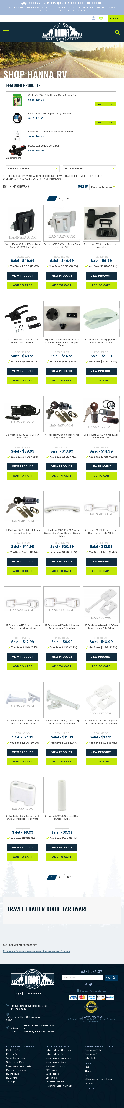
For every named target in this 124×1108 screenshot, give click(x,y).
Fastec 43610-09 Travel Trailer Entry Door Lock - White (62, 246)
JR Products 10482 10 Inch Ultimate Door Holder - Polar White (101, 532)
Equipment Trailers (55, 1082)
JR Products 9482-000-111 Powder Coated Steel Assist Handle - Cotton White (62, 533)
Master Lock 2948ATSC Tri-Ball (43, 146)
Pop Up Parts (12, 1054)
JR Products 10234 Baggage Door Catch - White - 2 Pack (101, 341)
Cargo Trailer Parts (15, 1058)
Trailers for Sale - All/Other (59, 1086)
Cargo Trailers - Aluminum (58, 1058)
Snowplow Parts (93, 1054)
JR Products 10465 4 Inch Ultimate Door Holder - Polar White (62, 627)
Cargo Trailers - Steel (56, 1062)
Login (18, 993)
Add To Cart (106, 104)
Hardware (24, 179)
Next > (70, 198)
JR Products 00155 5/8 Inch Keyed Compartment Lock (62, 437)
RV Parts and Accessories (38, 176)
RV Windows (12, 1074)
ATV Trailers (51, 1070)
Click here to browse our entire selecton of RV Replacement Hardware (36, 951)
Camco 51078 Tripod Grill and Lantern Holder (50, 132)
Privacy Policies (91, 1016)
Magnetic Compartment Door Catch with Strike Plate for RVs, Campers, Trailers (61, 342)
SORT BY (83, 186)
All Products (11, 176)
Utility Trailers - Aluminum (58, 1050)
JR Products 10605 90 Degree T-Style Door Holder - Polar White (101, 722)
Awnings (10, 1082)
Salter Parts (90, 1058)
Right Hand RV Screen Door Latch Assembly (101, 246)
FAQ (87, 1067)
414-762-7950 (18, 1009)
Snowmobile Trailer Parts (18, 1066)
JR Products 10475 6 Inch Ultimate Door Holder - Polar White (23, 627)
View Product (22, 276)
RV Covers (11, 1078)
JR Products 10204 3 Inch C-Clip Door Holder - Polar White (23, 722)
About (88, 1071)
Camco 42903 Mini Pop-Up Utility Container (50, 113)
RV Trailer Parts (14, 1050)
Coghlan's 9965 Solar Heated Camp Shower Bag (52, 95)
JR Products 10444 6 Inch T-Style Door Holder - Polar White (101, 627)
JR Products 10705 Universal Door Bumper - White (62, 818)
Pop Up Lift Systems (16, 1070)
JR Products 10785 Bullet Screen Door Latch (22, 437)
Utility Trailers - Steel (56, 1054)
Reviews (89, 1083)
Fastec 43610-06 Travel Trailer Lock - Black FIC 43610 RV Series (22, 246)
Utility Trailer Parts (15, 1062)
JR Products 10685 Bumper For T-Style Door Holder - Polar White (23, 818)
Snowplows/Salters (94, 1050)
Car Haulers (51, 1078)
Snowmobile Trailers (56, 1066)
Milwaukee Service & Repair (99, 1079)
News (87, 1075)
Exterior (38, 179)
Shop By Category (33, 168)
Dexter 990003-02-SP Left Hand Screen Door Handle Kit (22, 341)
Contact (91, 1088)
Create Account (33, 993)
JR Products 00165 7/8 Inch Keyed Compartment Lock (101, 437)
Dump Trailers (52, 1074)
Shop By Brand (89, 168)
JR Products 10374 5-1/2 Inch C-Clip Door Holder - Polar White (62, 722)
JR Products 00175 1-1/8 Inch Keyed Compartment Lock (23, 532)
